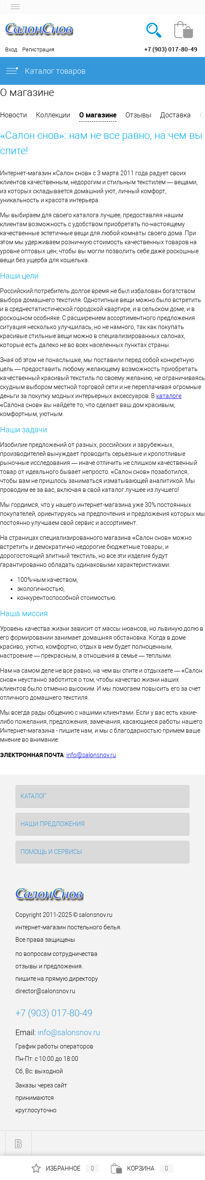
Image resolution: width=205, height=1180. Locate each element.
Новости (13, 115)
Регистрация (38, 49)
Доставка (175, 115)
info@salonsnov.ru (91, 755)
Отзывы (138, 115)
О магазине (97, 115)
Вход (11, 49)
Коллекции (53, 115)
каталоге (168, 395)
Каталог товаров (45, 70)
